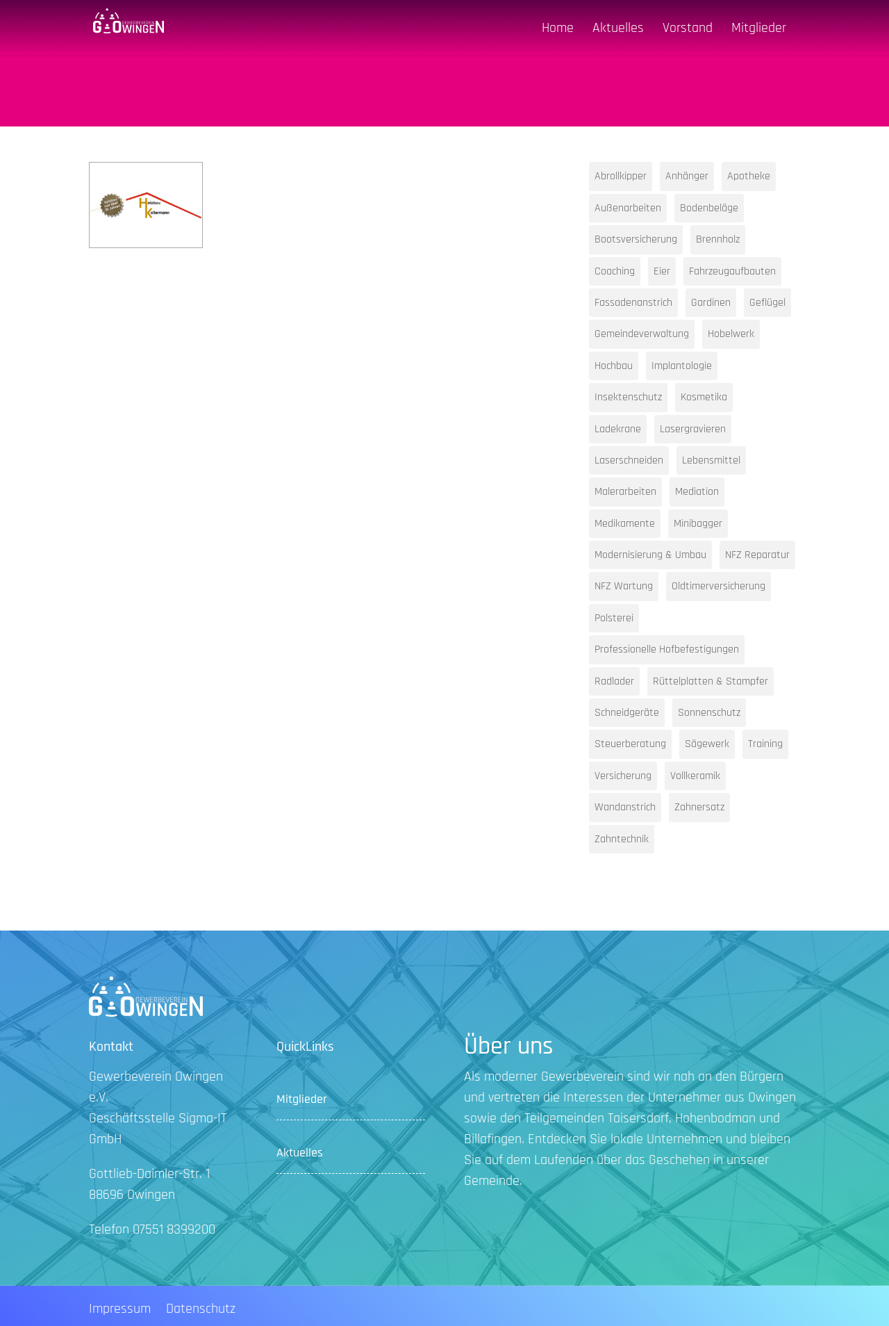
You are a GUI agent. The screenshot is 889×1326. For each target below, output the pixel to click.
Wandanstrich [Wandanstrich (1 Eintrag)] (625, 807)
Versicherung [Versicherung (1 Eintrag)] (623, 776)
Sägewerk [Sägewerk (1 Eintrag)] (707, 744)
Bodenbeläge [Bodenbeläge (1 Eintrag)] (709, 208)
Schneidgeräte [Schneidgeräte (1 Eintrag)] (627, 712)
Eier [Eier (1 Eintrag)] (662, 271)
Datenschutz (200, 1311)
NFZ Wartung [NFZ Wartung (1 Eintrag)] (624, 586)
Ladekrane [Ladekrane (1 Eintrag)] (618, 429)
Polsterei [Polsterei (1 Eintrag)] (614, 618)
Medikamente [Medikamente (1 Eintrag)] (625, 523)
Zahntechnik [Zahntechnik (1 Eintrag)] (622, 839)
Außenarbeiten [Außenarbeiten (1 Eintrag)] (628, 208)
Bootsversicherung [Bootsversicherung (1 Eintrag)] (636, 239)
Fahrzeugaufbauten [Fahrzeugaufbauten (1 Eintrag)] (732, 271)
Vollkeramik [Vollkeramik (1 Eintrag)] (695, 776)
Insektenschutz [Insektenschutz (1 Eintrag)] (628, 397)
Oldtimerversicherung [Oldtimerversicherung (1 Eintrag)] (718, 586)
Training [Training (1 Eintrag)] (765, 744)
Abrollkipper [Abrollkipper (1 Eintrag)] (621, 176)
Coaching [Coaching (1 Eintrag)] (615, 271)
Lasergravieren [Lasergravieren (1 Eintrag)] (693, 429)
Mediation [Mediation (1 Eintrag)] (697, 491)
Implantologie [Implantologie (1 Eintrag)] (681, 366)
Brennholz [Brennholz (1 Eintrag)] (718, 239)
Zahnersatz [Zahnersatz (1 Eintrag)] (699, 807)
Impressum (120, 1311)
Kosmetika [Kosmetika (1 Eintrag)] (704, 397)
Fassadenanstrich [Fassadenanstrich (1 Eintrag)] (633, 302)
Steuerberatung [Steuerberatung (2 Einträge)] (630, 744)
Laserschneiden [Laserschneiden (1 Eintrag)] (629, 460)
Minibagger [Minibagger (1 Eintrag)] (698, 523)
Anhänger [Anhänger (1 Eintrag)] (686, 176)
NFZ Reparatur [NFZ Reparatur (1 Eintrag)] (757, 555)
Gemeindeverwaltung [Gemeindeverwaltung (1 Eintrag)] (642, 334)
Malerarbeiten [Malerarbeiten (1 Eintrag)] (625, 491)
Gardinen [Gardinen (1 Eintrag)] (711, 302)
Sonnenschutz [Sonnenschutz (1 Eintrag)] (709, 712)
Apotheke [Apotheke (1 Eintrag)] (748, 176)
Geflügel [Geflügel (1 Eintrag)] (767, 302)
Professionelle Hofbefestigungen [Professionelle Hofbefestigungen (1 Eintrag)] (667, 649)
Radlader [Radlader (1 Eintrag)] (614, 681)
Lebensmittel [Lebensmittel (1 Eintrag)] (711, 460)
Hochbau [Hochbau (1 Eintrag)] (614, 366)
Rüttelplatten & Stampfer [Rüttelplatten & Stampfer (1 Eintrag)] (710, 681)
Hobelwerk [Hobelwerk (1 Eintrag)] (731, 334)
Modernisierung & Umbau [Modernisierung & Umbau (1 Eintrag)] (650, 555)
